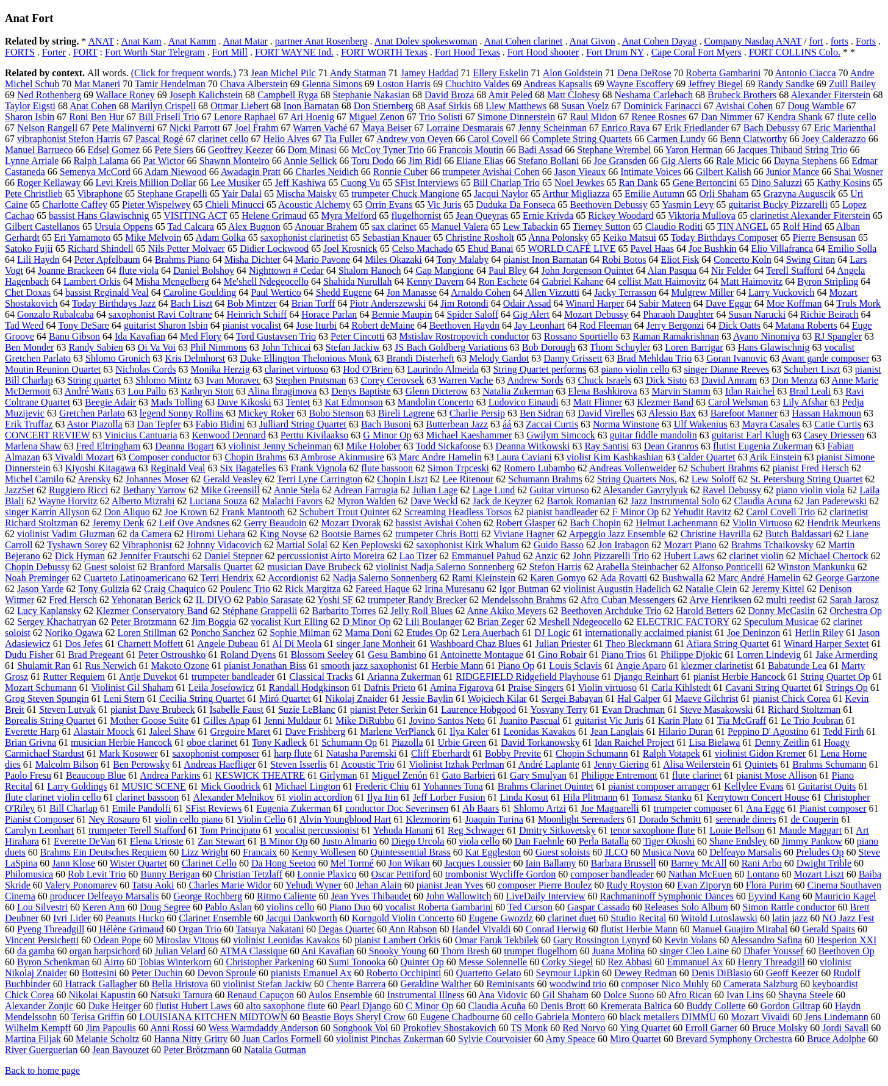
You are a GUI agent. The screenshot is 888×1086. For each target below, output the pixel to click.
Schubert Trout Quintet (344, 512)
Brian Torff (313, 303)
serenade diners (745, 819)
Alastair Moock (103, 731)
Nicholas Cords (145, 369)
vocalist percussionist (317, 830)
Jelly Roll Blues (421, 611)
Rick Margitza (313, 589)
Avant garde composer (825, 358)
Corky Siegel (567, 962)
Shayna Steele (805, 995)
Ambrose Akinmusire (342, 457)
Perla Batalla (604, 841)
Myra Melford (348, 215)
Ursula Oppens (124, 226)
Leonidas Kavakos (539, 731)
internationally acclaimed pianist (648, 632)
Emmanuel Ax (695, 962)
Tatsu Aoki (153, 885)
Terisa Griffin (97, 1017)
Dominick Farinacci (662, 106)
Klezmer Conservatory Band (151, 611)
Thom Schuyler (620, 347)
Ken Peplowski (371, 545)
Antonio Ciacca (805, 73)
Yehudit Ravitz (702, 512)
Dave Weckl (434, 501)
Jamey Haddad (430, 73)
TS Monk (529, 1028)
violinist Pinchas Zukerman (389, 1039)
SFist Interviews (426, 182)
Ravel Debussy (732, 490)
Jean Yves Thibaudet (371, 896)
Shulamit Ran (44, 665)
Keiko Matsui (629, 237)
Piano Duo (350, 907)
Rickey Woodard (620, 215)
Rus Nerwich (111, 665)
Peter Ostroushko (172, 654)
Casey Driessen (834, 435)
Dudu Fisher (29, 654)
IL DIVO (214, 600)
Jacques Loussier (478, 863)
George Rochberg (207, 896)
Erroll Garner (711, 1028)
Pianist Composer (39, 819)
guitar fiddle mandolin (653, 435)
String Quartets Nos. (637, 479)
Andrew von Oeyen (414, 139)
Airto (114, 962)
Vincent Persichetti (42, 940)
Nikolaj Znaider (356, 698)
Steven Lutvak (67, 709)
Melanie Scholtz (107, 1039)
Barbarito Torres (344, 611)
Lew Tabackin (530, 226)
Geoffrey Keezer (240, 150)
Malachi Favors (292, 501)
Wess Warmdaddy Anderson (263, 1028)
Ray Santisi (606, 446)
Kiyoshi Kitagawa (100, 468)
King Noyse (283, 534)
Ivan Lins (745, 995)
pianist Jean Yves (450, 885)
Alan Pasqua (672, 270)
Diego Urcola (418, 841)
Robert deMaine (383, 325)
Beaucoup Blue (96, 775)
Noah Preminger (37, 578)
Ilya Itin (382, 797)
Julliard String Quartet (302, 424)
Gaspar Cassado (598, 907)
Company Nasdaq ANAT (752, 41)
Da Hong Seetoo (283, 863)
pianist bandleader (562, 512)
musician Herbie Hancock (121, 742)
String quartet (94, 380)
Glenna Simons (332, 84)
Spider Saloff (472, 314)
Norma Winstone (626, 424)
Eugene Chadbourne (460, 1017)
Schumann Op (349, 742)
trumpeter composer (693, 808)
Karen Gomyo (557, 578)
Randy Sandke (785, 84)
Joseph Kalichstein (206, 95)
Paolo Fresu (28, 775)
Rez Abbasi (629, 962)
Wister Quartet (138, 863)
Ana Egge (765, 808)
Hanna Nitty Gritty (190, 1039)
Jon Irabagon (623, 545)
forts (839, 41)
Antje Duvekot (148, 676)
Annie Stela (297, 490)
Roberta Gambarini (723, 73)
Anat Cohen (93, 106)
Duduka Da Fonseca (516, 204)
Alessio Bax (672, 413)
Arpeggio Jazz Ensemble (617, 534)
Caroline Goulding (200, 292)
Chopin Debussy (37, 567)
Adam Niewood (176, 171)
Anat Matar (245, 41)
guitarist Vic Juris (609, 720)
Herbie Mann (458, 665)
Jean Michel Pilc (283, 73)
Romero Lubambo (539, 468)
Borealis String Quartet (50, 720)
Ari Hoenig (312, 117)
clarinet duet (572, 918)
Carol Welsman (738, 402)
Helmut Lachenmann (677, 523)
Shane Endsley (738, 841)
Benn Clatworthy (753, 139)
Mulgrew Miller (702, 292)
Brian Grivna (30, 742)
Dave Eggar (729, 303)
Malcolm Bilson (67, 764)
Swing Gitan (810, 259)
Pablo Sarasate (274, 600)
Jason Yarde (40, 589)
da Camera (151, 534)
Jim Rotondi (464, 303)
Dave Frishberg (315, 731)
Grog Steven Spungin (47, 698)
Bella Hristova (179, 984)
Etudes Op (426, 632)
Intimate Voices (650, 171)
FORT (85, 52)
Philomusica (29, 874)
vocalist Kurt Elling (289, 621)
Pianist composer (833, 808)
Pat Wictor (164, 160)
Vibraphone (100, 193)
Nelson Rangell (47, 128)
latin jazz (789, 918)
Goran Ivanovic (736, 358)
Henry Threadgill (771, 962)
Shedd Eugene (344, 292)
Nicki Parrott (195, 128)
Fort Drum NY (615, 52)
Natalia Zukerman (517, 391)
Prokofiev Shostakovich (449, 1028)
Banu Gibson (74, 336)
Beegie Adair (110, 402)
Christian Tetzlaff (249, 874)
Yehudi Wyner (313, 885)
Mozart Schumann (41, 687)
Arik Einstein (776, 457)
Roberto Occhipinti (403, 973)
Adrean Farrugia (366, 490)
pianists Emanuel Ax (311, 973)
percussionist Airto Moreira (331, 556)
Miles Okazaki (393, 259)
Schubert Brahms (724, 468)
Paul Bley (508, 270)
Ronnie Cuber (400, 171)
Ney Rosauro (114, 819)
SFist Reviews (213, 808)
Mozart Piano (690, 545)
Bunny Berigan (169, 874)
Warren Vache (466, 380)
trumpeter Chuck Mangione (405, 193)
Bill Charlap (73, 808)
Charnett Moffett (150, 643)
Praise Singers (536, 687)
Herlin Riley (819, 632)
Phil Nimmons (218, 347)
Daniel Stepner (233, 556)
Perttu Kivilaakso (315, 435)
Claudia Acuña (497, 1006)
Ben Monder (29, 347)
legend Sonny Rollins (182, 413)
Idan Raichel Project (635, 742)
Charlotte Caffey (74, 204)
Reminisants (510, 984)
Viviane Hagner (524, 534)
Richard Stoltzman (804, 709)
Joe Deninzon (754, 632)
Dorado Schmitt (670, 819)
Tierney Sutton (602, 226)
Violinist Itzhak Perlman (456, 764)
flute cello (856, 117)
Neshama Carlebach (654, 95)
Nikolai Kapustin (101, 995)
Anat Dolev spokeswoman (426, 41)
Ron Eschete (502, 281)
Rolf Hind (802, 226)
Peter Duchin (157, 973)
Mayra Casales (771, 424)
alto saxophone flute (285, 1006)
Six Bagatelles (248, 468)
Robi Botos (624, 259)
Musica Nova (668, 852)
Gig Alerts (681, 160)
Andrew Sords (535, 380)
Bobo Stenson (336, 413)
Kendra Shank (794, 117)
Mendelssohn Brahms (523, 600)
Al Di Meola (296, 643)
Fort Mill (230, 52)
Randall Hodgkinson (308, 687)
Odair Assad (527, 303)
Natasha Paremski (361, 753)
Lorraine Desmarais (465, 128)
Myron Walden (366, 501)
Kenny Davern (435, 281)
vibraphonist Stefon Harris (69, 139)
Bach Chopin (595, 523)
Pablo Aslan (228, 907)
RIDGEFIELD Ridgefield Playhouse (528, 676)
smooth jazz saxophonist (369, 665)
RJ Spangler (838, 336)
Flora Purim (769, 885)
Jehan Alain (379, 885)
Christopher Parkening (270, 962)
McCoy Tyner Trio (387, 150)
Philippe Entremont (619, 775)
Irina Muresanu (454, 589)
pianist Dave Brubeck (152, 709)
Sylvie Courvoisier (494, 1039)
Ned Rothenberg (49, 95)
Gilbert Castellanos (42, 226)
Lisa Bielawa (714, 742)
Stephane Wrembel (614, 150)
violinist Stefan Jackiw (267, 984)
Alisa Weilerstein (696, 764)
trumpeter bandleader (233, 676)
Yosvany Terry (558, 709)
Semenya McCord (95, 171)
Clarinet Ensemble (215, 918)
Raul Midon (593, 117)
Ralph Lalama (100, 160)
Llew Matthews (515, 106)
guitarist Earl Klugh (750, 435)
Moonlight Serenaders (581, 819)
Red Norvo (584, 1028)
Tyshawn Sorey (77, 545)
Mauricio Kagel (845, 896)
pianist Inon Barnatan (545, 259)
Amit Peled (510, 95)
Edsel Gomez (114, 150)
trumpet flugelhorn (540, 951)
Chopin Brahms (255, 457)
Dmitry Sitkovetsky (557, 830)
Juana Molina (618, 951)
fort (816, 41)
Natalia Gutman (275, 1050)
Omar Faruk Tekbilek (497, 940)
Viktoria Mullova (702, 215)
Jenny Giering (621, 764)
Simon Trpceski (458, 468)
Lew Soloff (714, 479)
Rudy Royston (634, 885)
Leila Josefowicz (221, 687)
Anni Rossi (172, 1028)
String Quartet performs (540, 369)
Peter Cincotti (357, 336)
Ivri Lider (72, 918)
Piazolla (407, 742)
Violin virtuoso (607, 687)
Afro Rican (690, 995)
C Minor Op (429, 1006)
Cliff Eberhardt (440, 753)
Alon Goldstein (573, 73)
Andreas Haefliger (220, 764)
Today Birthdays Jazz (114, 303)
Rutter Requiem (74, 676)
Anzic (546, 556)
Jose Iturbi (316, 325)
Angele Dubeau (227, 643)
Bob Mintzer (251, 303)
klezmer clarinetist (717, 665)
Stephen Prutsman (311, 380)
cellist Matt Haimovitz (662, 281)
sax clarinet (394, 226)
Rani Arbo (762, 863)
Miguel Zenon (376, 117)
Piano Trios (623, 654)
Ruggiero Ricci (78, 490)
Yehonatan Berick (146, 600)
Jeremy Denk (119, 523)
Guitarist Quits (827, 786)
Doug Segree (165, 907)
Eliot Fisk (680, 259)
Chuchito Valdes (477, 84)
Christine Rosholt (480, 237)
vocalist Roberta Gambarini (439, 907)
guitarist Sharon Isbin (166, 325)
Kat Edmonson (353, 402)
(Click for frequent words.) (183, 73)
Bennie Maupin (401, 314)
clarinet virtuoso (296, 369)
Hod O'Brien (368, 369)
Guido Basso (559, 545)
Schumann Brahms (545, 479)
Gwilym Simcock (560, 435)
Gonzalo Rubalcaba (55, 314)
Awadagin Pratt (251, 171)
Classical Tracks (321, 676)
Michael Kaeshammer (469, 435)
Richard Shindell (101, 248)
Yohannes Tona (453, 786)
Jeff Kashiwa (300, 182)
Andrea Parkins (170, 775)
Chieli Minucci (234, 204)
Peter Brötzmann (196, 1050)
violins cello (291, 907)
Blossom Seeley (321, 654)
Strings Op (847, 687)
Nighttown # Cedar (286, 270)
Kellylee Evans (753, 786)
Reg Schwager (476, 830)
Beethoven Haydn (464, 325)
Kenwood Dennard (229, 435)
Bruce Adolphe (836, 1039)
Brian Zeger (500, 621)
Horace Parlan (329, 314)
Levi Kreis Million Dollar (145, 182)
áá (507, 424)
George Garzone (847, 578)
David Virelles (606, 413)
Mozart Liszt (818, 874)
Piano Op (516, 665)
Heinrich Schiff (257, 314)
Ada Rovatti (623, 578)
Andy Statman (358, 73)
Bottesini (99, 973)
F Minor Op (635, 512)
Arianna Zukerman (404, 676)
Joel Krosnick (350, 248)
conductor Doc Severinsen (396, 808)
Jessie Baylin (427, 698)
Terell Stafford (794, 270)
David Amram (729, 380)
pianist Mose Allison (776, 775)
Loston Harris (404, 84)
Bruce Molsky (779, 1028)
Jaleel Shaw (172, 731)
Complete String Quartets (582, 139)
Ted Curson (530, 907)
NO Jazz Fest (848, 918)
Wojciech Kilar (497, 698)
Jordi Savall (845, 1028)
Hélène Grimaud (131, 929)
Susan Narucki (757, 314)
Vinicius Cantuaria (140, 435)
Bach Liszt (191, 303)
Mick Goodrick (230, 786)
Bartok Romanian (580, 501)
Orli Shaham (723, 193)
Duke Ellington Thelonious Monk (305, 358)
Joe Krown (186, 512)
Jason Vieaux (580, 171)
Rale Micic (737, 160)
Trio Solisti (441, 117)
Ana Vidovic (503, 995)
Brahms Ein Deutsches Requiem (103, 852)
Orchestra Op (855, 611)
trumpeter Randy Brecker (417, 600)
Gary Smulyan (538, 775)
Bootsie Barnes (351, 534)
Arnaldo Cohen (480, 292)
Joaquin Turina (494, 819)
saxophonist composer (216, 753)
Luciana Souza (218, 501)
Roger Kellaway (49, 182)
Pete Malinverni (123, 128)
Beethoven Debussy (609, 204)
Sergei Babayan (572, 698)
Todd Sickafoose (448, 446)
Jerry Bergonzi (675, 325)
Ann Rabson (413, 929)
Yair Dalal (241, 193)
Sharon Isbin (29, 117)
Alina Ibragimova (282, 391)
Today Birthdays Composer (724, 237)
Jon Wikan (409, 863)
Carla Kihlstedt (681, 687)
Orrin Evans (389, 204)
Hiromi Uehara (215, 534)
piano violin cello (635, 369)
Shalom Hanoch (369, 270)
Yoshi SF (335, 600)
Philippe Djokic (691, 654)
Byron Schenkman (53, 962)
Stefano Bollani (548, 160)
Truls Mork (858, 303)
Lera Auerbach (491, 632)
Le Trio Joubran (812, 720)
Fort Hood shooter (543, 52)
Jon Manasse (412, 292)
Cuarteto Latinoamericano (134, 578)
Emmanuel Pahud (485, 556)
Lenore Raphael (245, 117)
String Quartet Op (835, 676)
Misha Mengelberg (172, 281)
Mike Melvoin (153, 237)
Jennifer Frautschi (155, 556)
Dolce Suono (628, 995)
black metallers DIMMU (668, 1017)
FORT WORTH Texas (384, 52)
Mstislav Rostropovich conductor (464, 336)
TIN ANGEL (742, 226)
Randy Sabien (95, 347)
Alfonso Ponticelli (727, 567)
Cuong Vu (360, 182)
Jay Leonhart (539, 325)
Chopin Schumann (592, 753)
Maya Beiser (387, 128)
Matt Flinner (597, 402)
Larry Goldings (77, 786)
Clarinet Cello (209, 863)
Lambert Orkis (92, 281)
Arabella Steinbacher (637, 567)
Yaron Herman (694, 150)
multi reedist (790, 600)
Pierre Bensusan (824, 237)
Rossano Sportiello (581, 336)
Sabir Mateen (665, 303)
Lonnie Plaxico (326, 874)
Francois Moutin (471, 150)
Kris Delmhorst (195, 358)
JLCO (616, 852)
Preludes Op (820, 852)
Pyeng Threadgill (50, 929)
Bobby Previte (513, 753)
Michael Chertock (833, 556)
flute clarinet (697, 775)
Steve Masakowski (716, 709)
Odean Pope (117, 940)
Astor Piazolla (95, 424)
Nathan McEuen (700, 874)
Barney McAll (699, 863)
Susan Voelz (585, 106)
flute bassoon (387, 468)
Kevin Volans (690, 940)
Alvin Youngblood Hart (345, 819)
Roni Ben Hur (96, 117)
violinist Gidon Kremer (760, 753)
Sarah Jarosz (853, 600)
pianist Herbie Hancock (739, 676)
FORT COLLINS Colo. (794, 52)
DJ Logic (552, 632)
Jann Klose (73, 863)
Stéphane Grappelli (259, 611)
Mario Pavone (322, 259)
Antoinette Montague (481, 654)
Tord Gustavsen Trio (276, 336)
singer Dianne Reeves (726, 369)
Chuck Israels (604, 380)
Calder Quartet (707, 457)
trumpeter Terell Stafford (136, 830)
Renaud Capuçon (260, 995)
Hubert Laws (689, 556)
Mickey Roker (266, 413)
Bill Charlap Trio (506, 182)
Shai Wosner (858, 171)
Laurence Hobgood (478, 709)
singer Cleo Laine (694, 951)
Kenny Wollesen (324, 852)
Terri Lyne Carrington (319, 479)
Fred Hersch (73, 600)
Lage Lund (494, 490)
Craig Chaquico (175, 589)
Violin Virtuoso (762, 523)
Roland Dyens (248, 654)
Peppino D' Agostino (768, 731)
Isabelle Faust (236, 709)
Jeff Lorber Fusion (449, 797)
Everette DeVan (84, 841)
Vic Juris (444, 204)
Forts (866, 41)
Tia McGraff (741, 720)
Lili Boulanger (434, 621)
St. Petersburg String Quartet (806, 479)
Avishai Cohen (744, 106)
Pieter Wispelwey (156, 204)
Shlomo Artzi (540, 808)
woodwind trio (577, 984)
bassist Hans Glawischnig (99, 215)
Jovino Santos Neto (447, 720)
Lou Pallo (147, 391)
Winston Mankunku (816, 567)
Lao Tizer (418, 556)
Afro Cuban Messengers (628, 600)
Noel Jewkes (579, 182)
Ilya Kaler (469, 731)
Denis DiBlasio (721, 973)
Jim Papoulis (111, 1028)
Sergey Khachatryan (56, 621)
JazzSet (19, 490)
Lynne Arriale (32, 160)
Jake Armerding (846, 654)
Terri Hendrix (227, 578)
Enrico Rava (625, 128)
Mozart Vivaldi (760, 1017)
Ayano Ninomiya (766, 336)
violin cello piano (188, 819)
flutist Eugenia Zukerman (763, 446)
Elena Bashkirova (602, 391)
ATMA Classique (253, 951)
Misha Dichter (252, 259)
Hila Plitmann (590, 797)
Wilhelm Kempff (38, 1028)
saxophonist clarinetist (304, 237)
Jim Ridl (425, 160)
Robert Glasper (525, 523)
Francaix (260, 852)
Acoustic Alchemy (314, 204)
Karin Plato (680, 720)
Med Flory (200, 336)
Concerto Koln (743, 259)
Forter (54, 52)
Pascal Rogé (159, 139)
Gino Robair (562, 654)
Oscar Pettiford (400, 874)
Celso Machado (422, 248)
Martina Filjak (33, 1039)
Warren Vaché (320, 128)
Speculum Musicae (781, 621)
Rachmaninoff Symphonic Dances (667, 896)
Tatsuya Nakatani (270, 929)
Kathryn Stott (207, 391)
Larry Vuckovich (781, 292)
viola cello (479, 841)
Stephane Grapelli (172, 193)
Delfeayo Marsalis (745, 852)
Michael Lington (307, 786)
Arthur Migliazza (576, 193)
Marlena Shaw (33, 446)
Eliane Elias (479, 160)
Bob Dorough (549, 347)
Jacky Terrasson (625, 292)
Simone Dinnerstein (517, 117)
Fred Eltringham (108, 446)
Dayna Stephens (805, 160)
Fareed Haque (383, 589)
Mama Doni (368, 632)
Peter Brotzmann (144, 621)
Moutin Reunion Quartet (53, 369)
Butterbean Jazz (457, 424)
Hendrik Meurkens (843, 523)
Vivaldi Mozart (83, 457)
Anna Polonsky (558, 237)
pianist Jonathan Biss (265, 665)
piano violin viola (810, 490)
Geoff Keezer (792, 973)
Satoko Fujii (29, 248)
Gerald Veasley (232, 479)
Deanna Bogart (184, 446)
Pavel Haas (652, 248)
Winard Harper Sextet (826, 643)
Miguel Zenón (399, 775)
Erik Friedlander (696, 128)
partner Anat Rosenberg (321, 41)
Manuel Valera (459, 226)
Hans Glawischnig (774, 347)
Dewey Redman (645, 973)
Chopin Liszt (402, 479)
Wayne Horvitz (68, 501)
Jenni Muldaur (292, 720)
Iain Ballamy (550, 863)
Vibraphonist (147, 545)
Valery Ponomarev (81, 885)
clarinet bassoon (147, 797)
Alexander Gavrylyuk (645, 490)
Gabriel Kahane (573, 281)
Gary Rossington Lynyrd (601, 940)
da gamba (36, 951)
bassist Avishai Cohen (438, 523)
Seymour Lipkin (568, 973)
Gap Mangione (444, 270)
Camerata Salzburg (760, 984)
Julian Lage (434, 490)
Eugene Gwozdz (500, 918)
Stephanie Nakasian (371, 95)
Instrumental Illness (426, 995)
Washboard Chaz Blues (475, 643)
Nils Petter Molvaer (186, 248)
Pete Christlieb (34, 193)
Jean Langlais (617, 731)
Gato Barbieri (469, 775)
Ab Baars (480, 808)
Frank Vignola (319, 468)
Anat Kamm (192, 41)
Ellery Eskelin (500, 73)
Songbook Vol (361, 1028)
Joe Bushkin (713, 248)
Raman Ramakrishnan (675, 336)
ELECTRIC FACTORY (683, 621)
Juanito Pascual (530, 720)
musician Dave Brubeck (314, 567)
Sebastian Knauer (396, 237)
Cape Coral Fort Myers (696, 52)
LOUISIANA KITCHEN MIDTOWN (213, 1017)
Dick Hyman (80, 556)
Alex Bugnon (254, 226)
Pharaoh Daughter (678, 314)
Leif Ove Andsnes (194, 523)
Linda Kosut (524, 797)
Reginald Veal (178, 468)
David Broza (449, 95)
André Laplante (548, 764)
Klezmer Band (665, 402)
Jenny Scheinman (552, 128)
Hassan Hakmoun (826, 413)
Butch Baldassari (798, 534)
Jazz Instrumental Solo (675, 501)
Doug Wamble (815, 106)
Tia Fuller (343, 139)
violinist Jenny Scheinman (280, 446)
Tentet (297, 402)
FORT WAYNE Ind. (294, 52)
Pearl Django (365, 1006)
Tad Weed (24, 325)
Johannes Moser (157, 479)
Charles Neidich (327, 171)
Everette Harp (32, 731)
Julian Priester (563, 643)
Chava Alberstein (254, 84)
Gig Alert (531, 314)
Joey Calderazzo (834, 139)
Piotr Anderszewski (387, 303)
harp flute (293, 753)
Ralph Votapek (671, 753)
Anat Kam (141, 41)
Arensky (94, 479)
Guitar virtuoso (559, 490)
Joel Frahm (257, 128)
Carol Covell (493, 139)
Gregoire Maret (240, 731)
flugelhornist (417, 215)
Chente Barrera (355, 984)
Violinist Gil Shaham (132, 687)
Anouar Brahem (326, 226)
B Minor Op (283, 841)
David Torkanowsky (540, 742)
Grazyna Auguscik (799, 193)
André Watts (89, 391)
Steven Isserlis (298, 764)
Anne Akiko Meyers (506, 611)
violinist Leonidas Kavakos (286, 940)
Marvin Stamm (681, 391)
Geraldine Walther (435, 984)
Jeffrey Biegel (715, 84)
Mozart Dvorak (351, 523)
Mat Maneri (97, 84)
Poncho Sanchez (223, 632)
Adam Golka (220, 237)
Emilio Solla (852, 248)
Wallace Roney (125, 95)
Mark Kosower (128, 753)
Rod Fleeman (605, 325)
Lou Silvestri (42, 907)
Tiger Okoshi (669, 841)
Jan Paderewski (836, 501)
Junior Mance (793, 171)
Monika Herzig (219, 369)
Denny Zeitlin (781, 742)
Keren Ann (103, 907)
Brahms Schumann (829, 764)
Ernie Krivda (548, 215)
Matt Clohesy (573, 95)
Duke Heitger (114, 1006)
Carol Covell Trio (780, 512)
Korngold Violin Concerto (403, 918)
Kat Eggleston (493, 852)
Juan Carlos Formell (281, 1039)
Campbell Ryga (287, 95)
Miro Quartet (635, 1039)
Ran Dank (637, 182)
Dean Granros (671, 446)
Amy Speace (570, 1039)
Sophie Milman (300, 632)
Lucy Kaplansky (49, 611)
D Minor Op (366, 621)
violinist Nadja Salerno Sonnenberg (445, 567)
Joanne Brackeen (71, 270)
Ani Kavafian (327, 951)
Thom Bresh (465, 951)
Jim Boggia (214, 621)
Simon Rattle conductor (789, 907)
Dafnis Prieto (389, 687)
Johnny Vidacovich (224, 545)
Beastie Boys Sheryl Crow (353, 1017)
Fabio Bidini (219, 424)
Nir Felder (731, 270)
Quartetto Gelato (488, 973)
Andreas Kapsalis (557, 84)
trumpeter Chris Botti (437, 534)
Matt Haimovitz (751, 281)
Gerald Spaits (828, 929)
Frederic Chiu (382, 786)
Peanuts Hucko (135, 918)
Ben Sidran (542, 413)
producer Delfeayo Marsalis (104, 896)
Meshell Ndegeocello (580, 621)
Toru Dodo (372, 160)
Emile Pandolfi (141, 808)
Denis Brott (562, 1006)
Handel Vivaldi (481, 929)
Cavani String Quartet (768, 687)
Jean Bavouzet (120, 1050)
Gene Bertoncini (705, 182)
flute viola (139, 270)
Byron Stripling (827, 281)
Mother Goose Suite (149, 720)
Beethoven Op (846, 951)
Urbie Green (462, 742)
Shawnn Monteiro (234, 160)
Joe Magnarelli (610, 808)
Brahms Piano (182, 259)
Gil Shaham (565, 995)
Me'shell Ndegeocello (266, 281)
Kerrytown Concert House (757, 797)
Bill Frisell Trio (168, 117)
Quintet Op (422, 962)
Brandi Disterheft (420, 358)
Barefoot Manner (744, 413)
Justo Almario (349, 841)
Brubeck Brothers (741, 95)
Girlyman (338, 775)
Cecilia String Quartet (202, 698)
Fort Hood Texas (467, 52)
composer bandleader (611, 874)
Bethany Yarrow (154, 490)
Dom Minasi (312, 150)
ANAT (100, 41)
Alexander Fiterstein (830, 95)
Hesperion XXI (846, 940)
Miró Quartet (284, 698)
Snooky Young (397, 951)
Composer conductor (169, 457)
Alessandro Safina (766, 940)
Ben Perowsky (141, 764)
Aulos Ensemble (340, 995)
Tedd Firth (843, 731)
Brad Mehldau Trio (654, 358)
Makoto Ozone (180, 665)
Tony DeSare (83, 325)
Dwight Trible (824, 863)
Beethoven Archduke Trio (610, 611)
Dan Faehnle (539, 841)
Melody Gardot (499, 358)
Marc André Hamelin (759, 578)
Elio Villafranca (782, 248)
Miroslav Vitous (187, 940)
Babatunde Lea (797, 665)
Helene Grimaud (274, 215)
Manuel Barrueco (39, 150)
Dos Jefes (84, 643)
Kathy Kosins (843, 182)
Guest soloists (562, 852)
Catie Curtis (837, 424)
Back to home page (42, 1070)
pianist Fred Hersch (811, 468)
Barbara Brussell (623, 863)
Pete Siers (173, 150)
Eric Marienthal (845, 128)
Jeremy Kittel (777, 589)
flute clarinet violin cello (53, 797)
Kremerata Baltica (635, 1006)
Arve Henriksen (720, 600)
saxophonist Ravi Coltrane (160, 314)
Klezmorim (428, 819)
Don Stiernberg (384, 106)
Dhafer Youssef (773, 951)
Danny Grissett (572, 358)
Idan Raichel (750, 391)
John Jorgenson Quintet (588, 270)
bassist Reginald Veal (107, 292)
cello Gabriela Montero (559, 1017)
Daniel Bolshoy (203, 270)
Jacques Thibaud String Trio (792, 150)
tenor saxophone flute (652, 830)
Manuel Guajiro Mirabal (739, 929)
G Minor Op (387, 435)
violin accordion (320, 797)
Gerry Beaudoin (275, 523)
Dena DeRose (644, 73)
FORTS (20, 52)
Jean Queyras (482, 215)
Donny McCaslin (781, 611)
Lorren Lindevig (769, 654)
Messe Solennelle (493, 962)
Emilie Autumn (654, 193)
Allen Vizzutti (552, 292)
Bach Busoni (386, 424)
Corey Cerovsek (392, 380)
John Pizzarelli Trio (611, 556)
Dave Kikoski (244, 402)
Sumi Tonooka (357, 962)
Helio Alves (286, 139)
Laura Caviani (524, 457)
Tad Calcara (190, 226)
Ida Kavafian (140, 336)
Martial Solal (302, 545)
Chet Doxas (28, 292)
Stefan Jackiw (353, 347)
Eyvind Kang (774, 896)
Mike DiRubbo (364, 720)
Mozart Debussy (596, 314)
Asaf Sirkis (449, 106)
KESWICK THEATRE (260, 775)
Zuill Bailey (852, 84)
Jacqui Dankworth (301, 918)
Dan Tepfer (159, 424)
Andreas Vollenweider (632, 468)
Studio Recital (638, 918)
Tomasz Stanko (662, 797)
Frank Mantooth (253, 512)
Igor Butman (523, 589)
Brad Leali (810, 391)
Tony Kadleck (279, 742)
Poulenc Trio (245, 589)
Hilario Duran (686, 731)
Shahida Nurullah (357, 281)
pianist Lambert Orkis (397, 940)
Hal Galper (639, 698)
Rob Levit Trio (97, 874)
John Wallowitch (458, 896)
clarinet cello (223, 139)
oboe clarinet (212, 742)
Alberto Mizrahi (143, 501)
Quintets (761, 764)
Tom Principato (230, 830)
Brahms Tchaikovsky (772, 545)
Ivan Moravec (233, 380)
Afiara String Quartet (727, 643)
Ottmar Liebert (239, 106)
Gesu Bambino (397, 654)
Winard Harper (594, 303)
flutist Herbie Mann (639, 929)
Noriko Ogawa (74, 632)
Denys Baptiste (360, 391)
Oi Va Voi (157, 347)
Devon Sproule (227, 973)
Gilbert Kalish (723, 171)
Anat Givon (592, 41)
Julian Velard (180, 951)
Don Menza (794, 380)
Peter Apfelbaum (107, 259)
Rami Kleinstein (483, 578)
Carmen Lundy (675, 139)
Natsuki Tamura (181, 995)
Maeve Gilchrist (707, 698)
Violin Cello (261, 819)
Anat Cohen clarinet (523, 41)
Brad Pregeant (96, 654)
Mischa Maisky (306, 193)
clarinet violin (756, 556)
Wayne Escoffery (639, 84)
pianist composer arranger (658, 786)
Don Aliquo (127, 512)
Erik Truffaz (28, 424)
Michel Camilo (34, 479)
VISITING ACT (195, 215)
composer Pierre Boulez (545, 885)
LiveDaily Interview (545, 896)
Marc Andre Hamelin (440, 457)
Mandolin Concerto (436, 402)
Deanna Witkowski (532, 446)
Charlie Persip (477, 413)
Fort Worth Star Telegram (155, 52)
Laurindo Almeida (443, 369)
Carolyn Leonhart (39, 830)
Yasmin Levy (688, 204)
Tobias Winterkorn (174, 962)
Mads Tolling (176, 402)
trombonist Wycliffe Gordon (500, 874)
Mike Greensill (230, 490)
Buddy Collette (715, 1006)
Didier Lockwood (274, 248)
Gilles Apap (226, 720)
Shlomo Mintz (163, 380)
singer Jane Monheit (375, 643)
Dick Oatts (739, 325)
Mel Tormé (352, 863)
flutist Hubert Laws (193, 1006)
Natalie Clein (711, 589)
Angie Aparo (641, 665)
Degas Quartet (346, 929)
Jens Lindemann (836, 1017)
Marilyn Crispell (163, 106)
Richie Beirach (829, 314)
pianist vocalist (252, 325)
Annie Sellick (310, 160)
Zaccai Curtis (552, 424)
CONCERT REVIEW (47, 435)
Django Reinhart (646, 676)
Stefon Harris (555, 567)
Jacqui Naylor (501, 193)
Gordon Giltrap (790, 1006)
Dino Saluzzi (776, 182)
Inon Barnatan (311, 106)
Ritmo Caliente (286, 896)
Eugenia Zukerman (293, 808)
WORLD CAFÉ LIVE (571, 248)
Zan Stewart (221, 841)
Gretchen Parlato (92, 413)
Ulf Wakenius (701, 424)
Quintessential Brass (411, 852)
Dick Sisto (666, 380)
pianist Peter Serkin (388, 709)
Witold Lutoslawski (719, 918)
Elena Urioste (157, 841)
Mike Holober (373, 446)
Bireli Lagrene (406, 413)
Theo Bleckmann (638, 643)
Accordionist (293, 578)
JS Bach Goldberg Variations (451, 347)
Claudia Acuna (763, 501)
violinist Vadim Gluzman (66, 534)
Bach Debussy (771, 128)
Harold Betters (705, 611)
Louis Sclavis (575, 665)
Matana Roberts (806, 325)
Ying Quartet (645, 1028)
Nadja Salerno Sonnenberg (385, 578)
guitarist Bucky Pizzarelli (778, 204)
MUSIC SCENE (154, 786)
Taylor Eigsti (30, 106)
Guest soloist (109, 567)
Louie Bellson (736, 830)
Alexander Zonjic (39, 1006)
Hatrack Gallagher (101, 984)
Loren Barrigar (694, 347)
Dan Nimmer (726, 117)
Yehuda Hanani (403, 830)
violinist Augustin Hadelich (617, 589)
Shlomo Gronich (117, 358)
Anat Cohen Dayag (659, 41)
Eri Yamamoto (82, 237)
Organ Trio (200, 929)
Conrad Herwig (556, 929)
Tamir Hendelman (170, 84)
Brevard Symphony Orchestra (734, 1039)
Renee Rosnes (658, 117)
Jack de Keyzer (502, 501)
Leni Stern (124, 698)
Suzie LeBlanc (306, 709)
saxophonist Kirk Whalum (467, 545)
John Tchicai (286, 347)
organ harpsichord (105, 951)
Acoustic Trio (368, 764)
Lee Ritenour (467, 479)
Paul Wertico (276, 292)
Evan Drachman (633, 709)
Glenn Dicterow (437, 391)
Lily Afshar (804, 402)
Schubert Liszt (812, 369)
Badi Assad (540, 150)
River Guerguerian (41, 1050)
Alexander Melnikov (233, 797)
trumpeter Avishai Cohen (491, 171)
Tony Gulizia (103, 589)
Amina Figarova (461, 687)
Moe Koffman (794, 303)
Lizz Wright (204, 852)
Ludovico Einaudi (524, 402)
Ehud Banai (491, 248)
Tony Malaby (463, 259)
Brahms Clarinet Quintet (545, 786)
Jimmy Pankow (812, 841)
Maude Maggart (810, 830)
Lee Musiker (235, 182)
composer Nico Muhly (665, 984)
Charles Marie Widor (229, 885)
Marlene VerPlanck (397, 731)
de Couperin (814, 819)
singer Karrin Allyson (47, 512)
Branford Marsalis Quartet (200, 567)
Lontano (763, 874)
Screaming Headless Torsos (458, 512)
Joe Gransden (619, 160)
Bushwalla (682, 578)
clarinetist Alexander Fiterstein (810, 215)
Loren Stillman (146, 632)
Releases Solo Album (686, 907)
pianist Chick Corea (791, 698)
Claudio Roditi (674, 226)
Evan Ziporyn (704, 885)
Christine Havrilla (716, 534)
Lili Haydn (38, 259)
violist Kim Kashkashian (615, 457)
